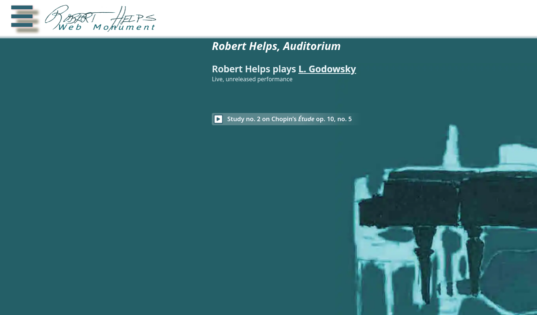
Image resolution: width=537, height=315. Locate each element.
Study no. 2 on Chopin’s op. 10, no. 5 (341, 118)
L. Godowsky (379, 69)
